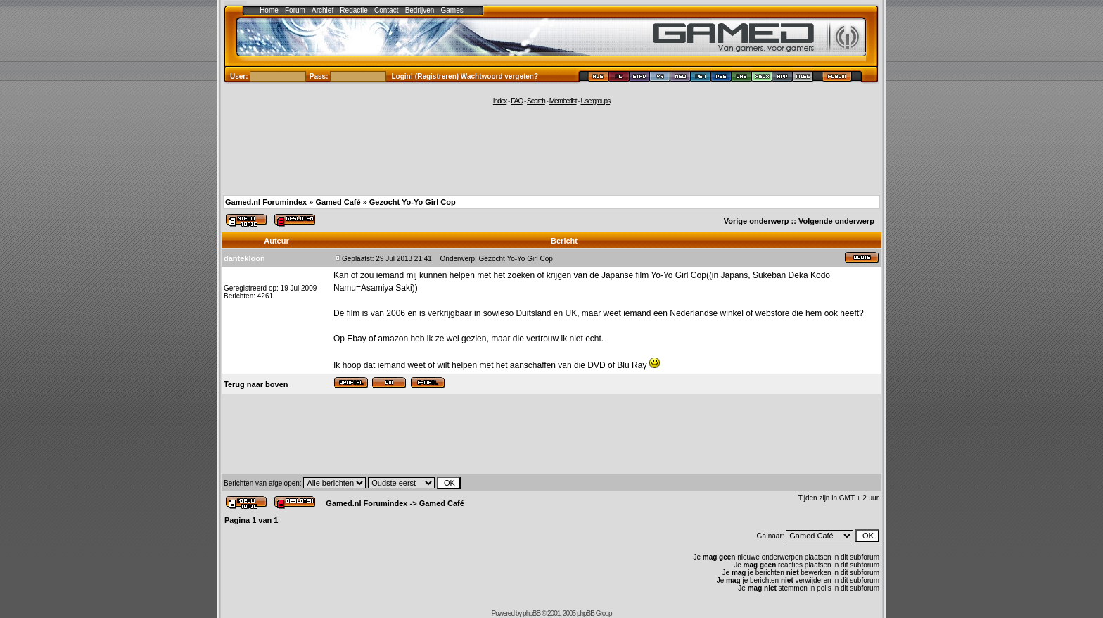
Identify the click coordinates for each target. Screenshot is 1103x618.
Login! (403, 76)
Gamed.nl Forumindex (266, 202)
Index (499, 101)
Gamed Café (337, 202)
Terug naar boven (256, 384)
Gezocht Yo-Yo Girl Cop (412, 202)
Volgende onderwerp (836, 221)
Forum (295, 10)
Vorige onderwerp (756, 221)
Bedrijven (420, 10)
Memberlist (563, 101)
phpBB (531, 613)
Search (536, 101)
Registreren (437, 76)
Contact (386, 10)
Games (452, 10)
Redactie (353, 10)
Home (269, 10)
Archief (322, 10)
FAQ (517, 101)
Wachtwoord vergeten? (499, 76)
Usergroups (595, 101)
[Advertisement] (551, 149)
